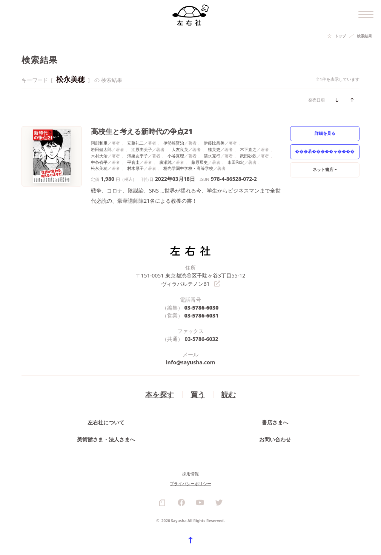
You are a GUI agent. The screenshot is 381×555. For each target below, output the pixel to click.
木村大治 (99, 156)
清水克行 (212, 156)
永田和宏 (235, 162)
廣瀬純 (165, 162)
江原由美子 (141, 149)
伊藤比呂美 (214, 143)
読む (228, 394)
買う (197, 394)
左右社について (106, 422)
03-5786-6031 (201, 315)
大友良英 (180, 149)
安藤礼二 (135, 143)
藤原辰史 (199, 162)
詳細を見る (325, 133)
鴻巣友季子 (137, 156)
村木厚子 (135, 168)
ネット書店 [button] (323, 169)
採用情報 (190, 473)
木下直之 (248, 149)
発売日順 (316, 100)
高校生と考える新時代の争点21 (142, 131)
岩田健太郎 (101, 149)
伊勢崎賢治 (173, 143)
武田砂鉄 (248, 156)
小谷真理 (175, 156)
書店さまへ (275, 422)
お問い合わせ (275, 438)
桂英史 (214, 149)
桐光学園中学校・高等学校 (188, 168)
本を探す (159, 394)
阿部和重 (99, 143)
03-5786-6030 (201, 307)
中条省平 (99, 162)
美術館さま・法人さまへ (106, 438)
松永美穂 (99, 168)
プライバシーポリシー (190, 483)
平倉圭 (133, 162)
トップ (340, 36)
